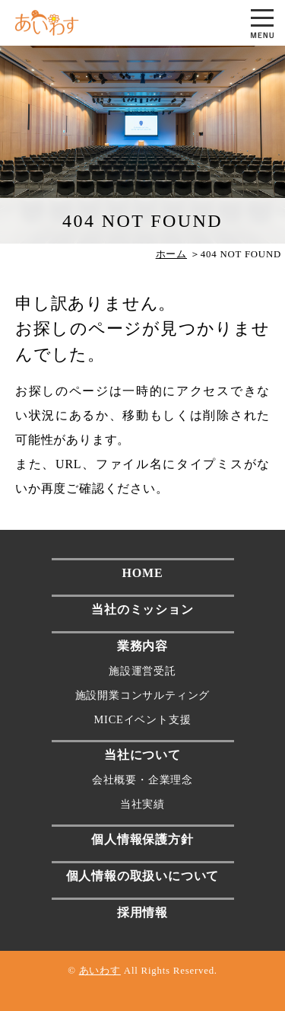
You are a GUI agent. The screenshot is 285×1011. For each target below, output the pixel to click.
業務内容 (142, 645)
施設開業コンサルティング (143, 695)
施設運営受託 (142, 671)
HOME (142, 572)
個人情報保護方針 (142, 839)
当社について (142, 754)
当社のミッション (142, 609)
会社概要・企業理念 (142, 779)
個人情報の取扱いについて (143, 875)
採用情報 (142, 912)
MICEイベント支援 (143, 719)
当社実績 (142, 804)
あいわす (100, 970)
